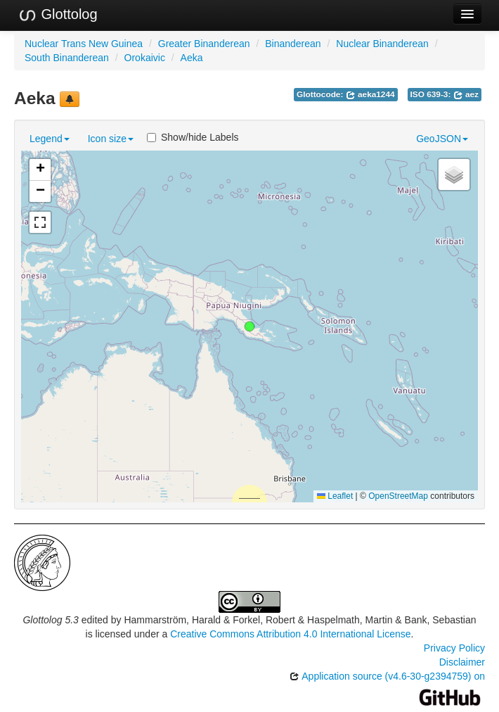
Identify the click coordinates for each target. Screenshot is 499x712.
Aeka (192, 57)
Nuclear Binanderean (382, 43)
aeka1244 (370, 94)
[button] (249, 326)
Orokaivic (144, 57)
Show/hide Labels (193, 137)
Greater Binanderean (204, 43)
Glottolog (58, 14)
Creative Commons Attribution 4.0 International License (290, 634)
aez (466, 94)
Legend (50, 138)
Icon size (111, 138)
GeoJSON (442, 138)
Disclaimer (462, 662)
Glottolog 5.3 (50, 619)
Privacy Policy (454, 648)
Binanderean (292, 43)
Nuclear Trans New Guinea (84, 43)
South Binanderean (67, 57)
